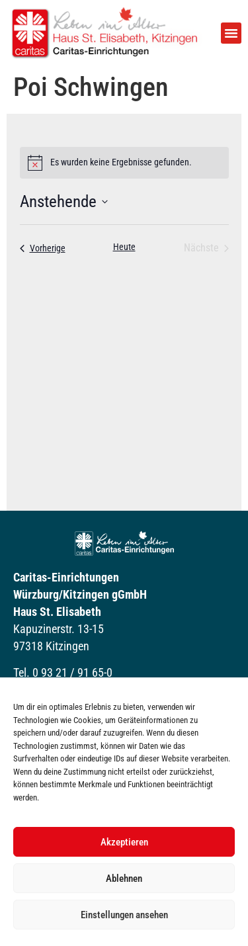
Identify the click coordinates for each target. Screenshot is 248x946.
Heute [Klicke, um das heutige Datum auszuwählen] (124, 246)
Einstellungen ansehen (124, 915)
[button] (231, 33)
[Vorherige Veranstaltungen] (42, 248)
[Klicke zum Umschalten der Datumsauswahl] (64, 201)
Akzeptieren (124, 842)
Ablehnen (124, 878)
